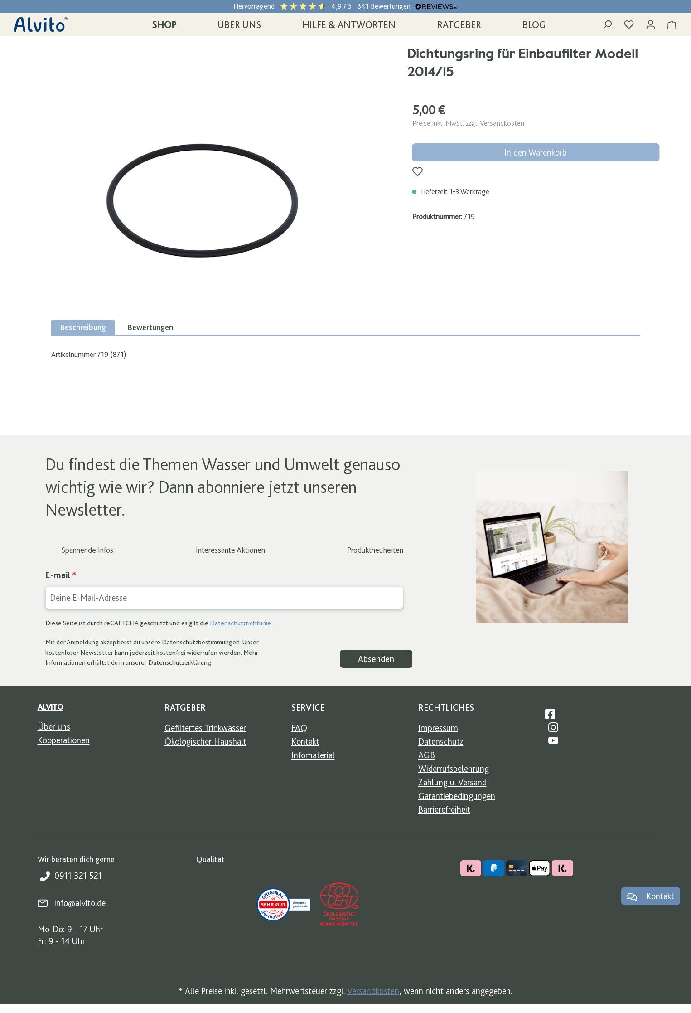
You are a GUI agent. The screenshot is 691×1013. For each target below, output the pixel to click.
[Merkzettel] (629, 24)
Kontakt (305, 741)
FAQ (299, 727)
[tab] (83, 327)
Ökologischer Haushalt (205, 741)
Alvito (50, 706)
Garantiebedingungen (456, 795)
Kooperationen (64, 740)
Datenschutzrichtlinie (240, 623)
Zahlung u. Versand (452, 782)
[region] (201, 200)
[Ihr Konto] (651, 24)
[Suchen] (607, 24)
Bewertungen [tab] (150, 327)
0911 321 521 (78, 875)
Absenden (376, 658)
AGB (426, 755)
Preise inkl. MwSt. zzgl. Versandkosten (468, 123)
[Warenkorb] (672, 24)
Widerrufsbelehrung (453, 768)
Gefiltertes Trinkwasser (205, 727)
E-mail (61, 575)
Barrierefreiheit (444, 809)
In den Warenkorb (535, 152)
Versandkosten (373, 990)
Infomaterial (313, 755)
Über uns (54, 726)
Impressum (438, 727)
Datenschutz (441, 741)
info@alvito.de (80, 902)
